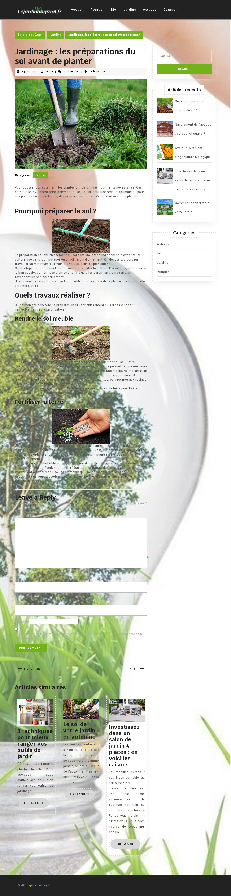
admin (49, 71)
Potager (97, 10)
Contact (170, 10)
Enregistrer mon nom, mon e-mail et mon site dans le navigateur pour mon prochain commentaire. (78, 636)
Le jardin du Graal (30, 34)
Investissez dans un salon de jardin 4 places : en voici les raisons (124, 746)
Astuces (150, 10)
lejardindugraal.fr (39, 885)
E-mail (21, 598)
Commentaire (26, 511)
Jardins (129, 10)
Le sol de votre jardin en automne (79, 730)
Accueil (77, 10)
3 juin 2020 (29, 71)
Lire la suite (36, 804)
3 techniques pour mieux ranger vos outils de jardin (35, 744)
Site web (21, 621)
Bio (113, 10)
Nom (19, 575)
